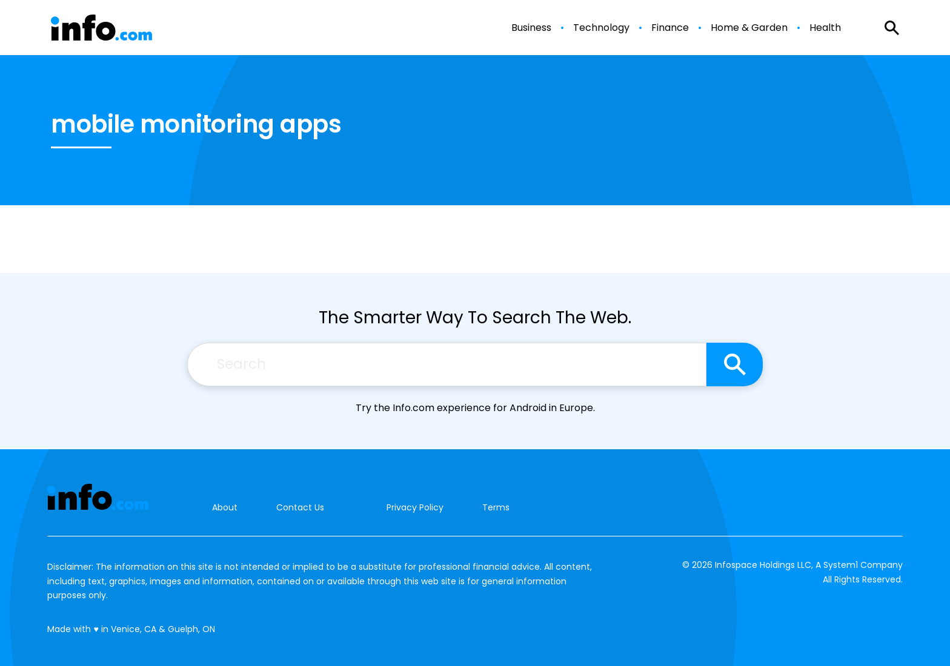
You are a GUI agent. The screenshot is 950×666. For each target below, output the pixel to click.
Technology (601, 27)
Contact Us (300, 508)
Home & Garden (749, 27)
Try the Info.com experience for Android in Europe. (475, 408)
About (225, 508)
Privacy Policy (415, 507)
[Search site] (734, 364)
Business (531, 27)
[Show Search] (892, 28)
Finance (670, 27)
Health (825, 27)
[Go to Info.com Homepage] (101, 28)
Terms (496, 507)
